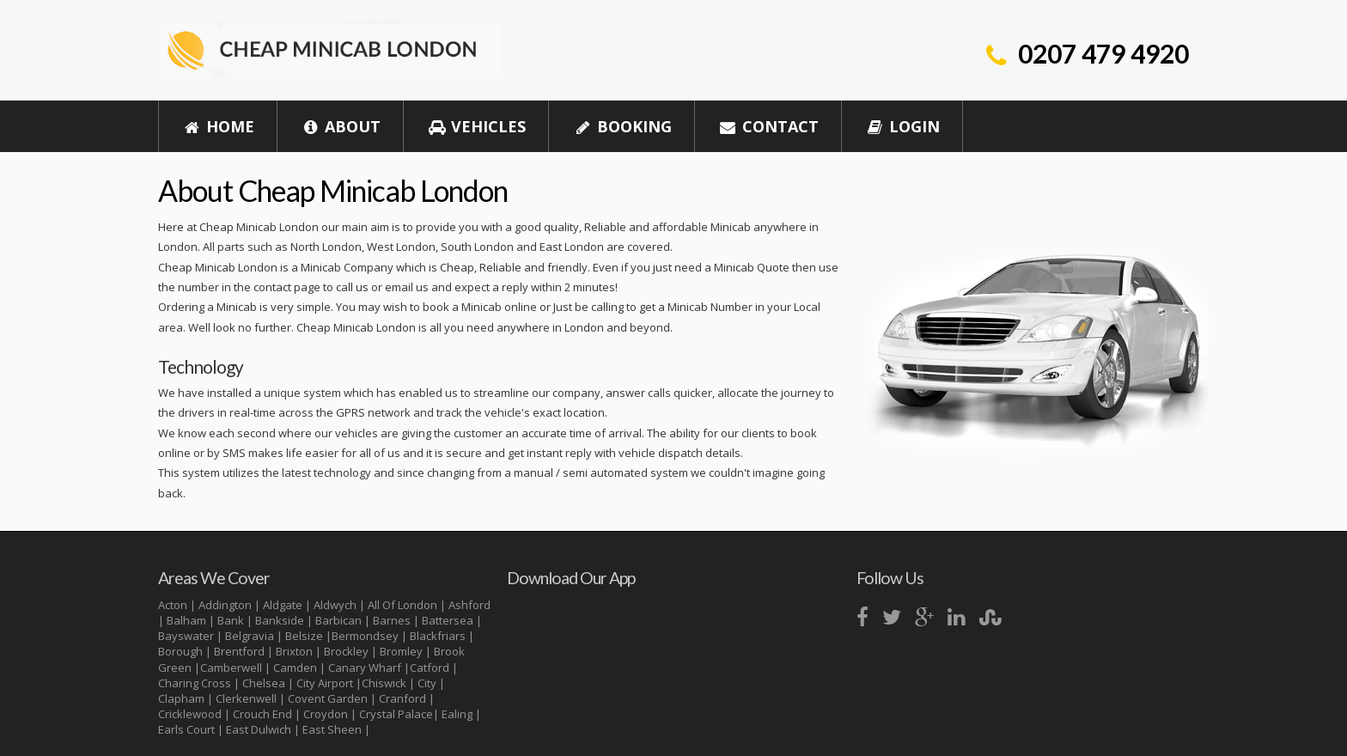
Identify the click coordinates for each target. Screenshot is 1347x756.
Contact (768, 126)
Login (902, 126)
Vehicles (476, 126)
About (341, 126)
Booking (621, 126)
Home (218, 126)
